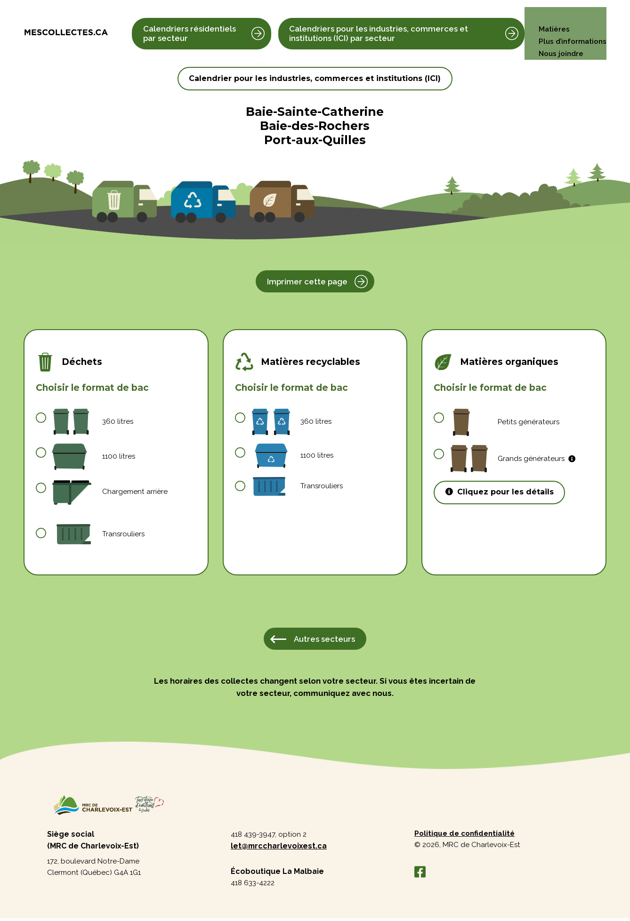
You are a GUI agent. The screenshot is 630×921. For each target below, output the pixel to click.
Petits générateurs (505, 422)
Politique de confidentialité (466, 835)
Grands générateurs (513, 459)
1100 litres (94, 457)
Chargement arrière (110, 492)
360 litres (93, 422)
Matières (552, 12)
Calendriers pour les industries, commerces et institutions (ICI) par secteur (377, 25)
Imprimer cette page (307, 281)
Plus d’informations (571, 25)
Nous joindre (559, 37)
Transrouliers (99, 535)
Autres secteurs (324, 639)
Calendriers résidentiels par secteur (189, 25)
